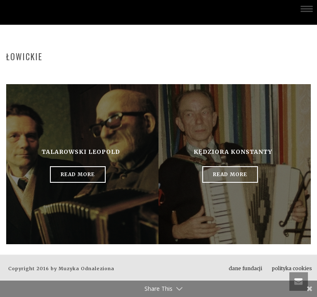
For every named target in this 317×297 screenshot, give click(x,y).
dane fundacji (245, 268)
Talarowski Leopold (81, 152)
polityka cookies (292, 268)
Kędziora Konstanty (233, 152)
